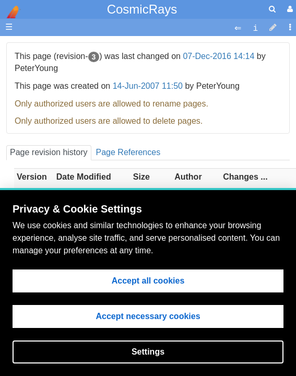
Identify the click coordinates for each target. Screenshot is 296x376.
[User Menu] (288, 9)
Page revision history (49, 152)
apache (10, 12)
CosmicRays (142, 9)
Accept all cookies (148, 280)
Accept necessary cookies (148, 316)
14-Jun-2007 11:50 (148, 85)
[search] (272, 9)
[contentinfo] (255, 27)
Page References (128, 152)
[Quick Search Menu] (272, 9)
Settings (148, 351)
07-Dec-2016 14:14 (218, 56)
